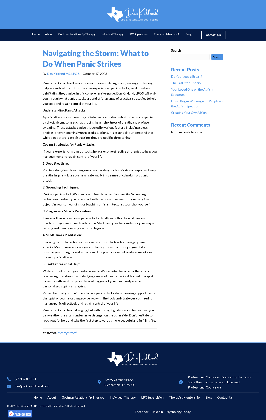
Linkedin (157, 412)
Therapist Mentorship (184, 397)
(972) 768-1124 (25, 379)
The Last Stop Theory (186, 83)
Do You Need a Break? (186, 76)
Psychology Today (178, 412)
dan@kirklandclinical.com (32, 386)
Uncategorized (66, 333)
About (51, 397)
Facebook (142, 412)
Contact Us (225, 397)
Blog (208, 397)
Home (37, 397)
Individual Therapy (123, 397)
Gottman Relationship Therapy (83, 397)
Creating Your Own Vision (189, 113)
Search (176, 50)
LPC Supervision (152, 397)
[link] (35, 34)
